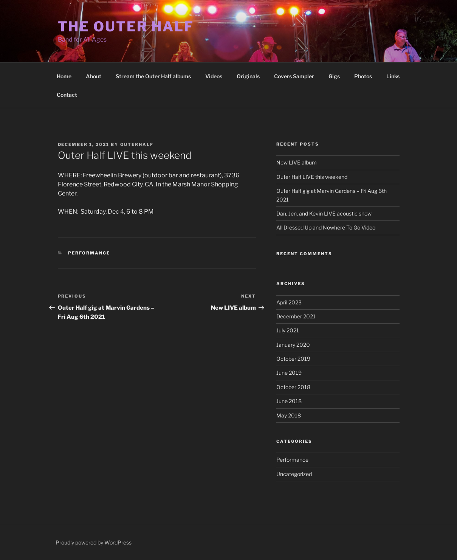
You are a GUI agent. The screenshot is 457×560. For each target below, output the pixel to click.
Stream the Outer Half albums (153, 76)
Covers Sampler (294, 76)
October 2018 (293, 387)
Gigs (334, 76)
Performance (89, 253)
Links (393, 76)
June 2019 (289, 372)
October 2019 (293, 358)
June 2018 (289, 401)
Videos (213, 76)
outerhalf (137, 144)
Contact (67, 95)
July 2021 (287, 330)
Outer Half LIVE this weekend (311, 177)
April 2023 (289, 302)
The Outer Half (126, 26)
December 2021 (296, 316)
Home (64, 76)
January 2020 (293, 344)
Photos (363, 76)
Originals (248, 76)
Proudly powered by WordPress (94, 542)
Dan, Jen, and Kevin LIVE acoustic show (324, 213)
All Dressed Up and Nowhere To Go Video (325, 227)
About (93, 76)
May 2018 (288, 415)
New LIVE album (296, 162)
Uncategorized (294, 474)
